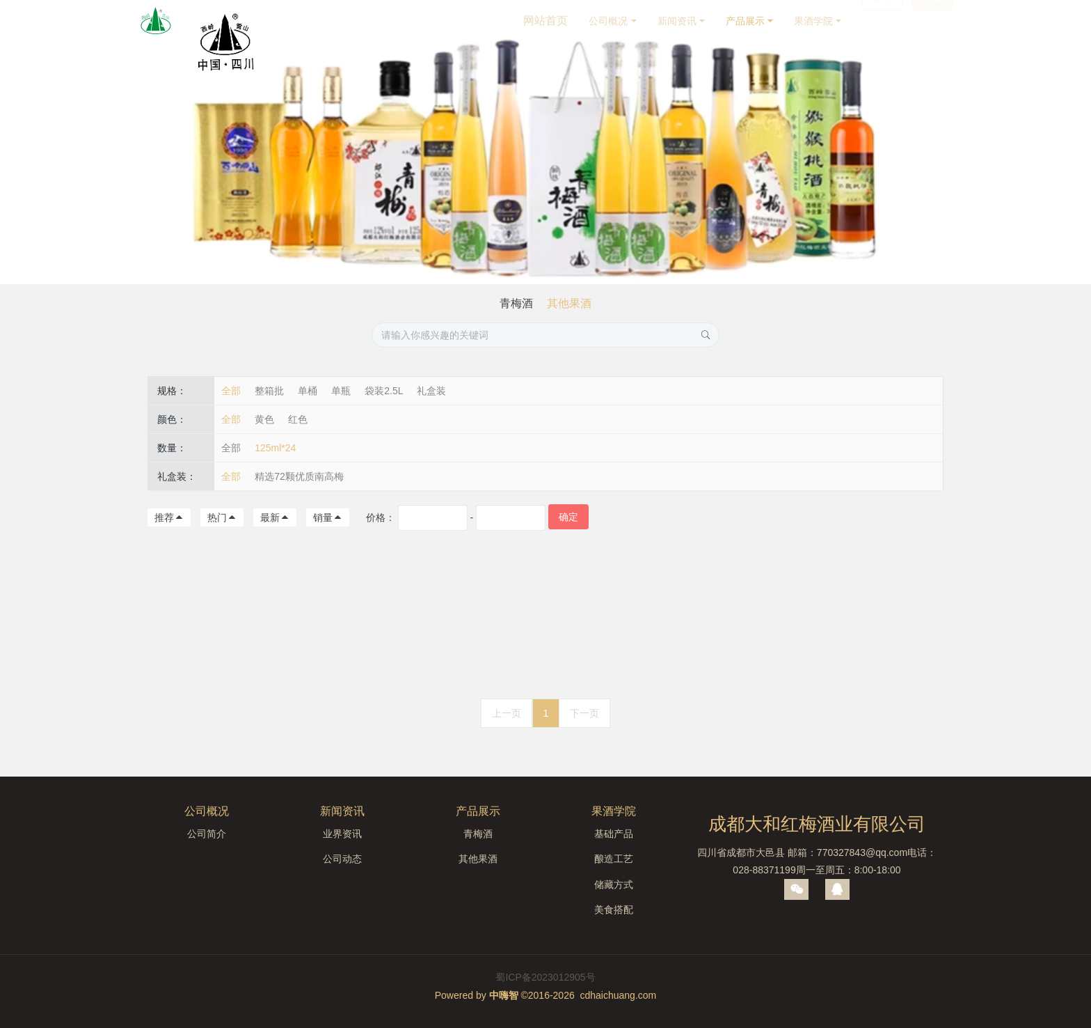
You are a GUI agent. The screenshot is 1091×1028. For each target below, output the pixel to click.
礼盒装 (431, 390)
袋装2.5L (384, 390)
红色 (298, 419)
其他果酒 (569, 303)
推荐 (169, 517)
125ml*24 (275, 447)
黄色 (264, 419)
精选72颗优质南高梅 (299, 476)
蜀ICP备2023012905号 (545, 977)
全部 (231, 390)
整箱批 (269, 390)
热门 (222, 517)
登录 (882, 20)
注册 (932, 20)
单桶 (307, 390)
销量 (327, 517)
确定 (568, 516)
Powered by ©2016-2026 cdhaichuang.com (546, 995)
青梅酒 (516, 303)
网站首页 (545, 20)
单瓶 (341, 390)
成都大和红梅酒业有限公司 (816, 823)
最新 (274, 517)
